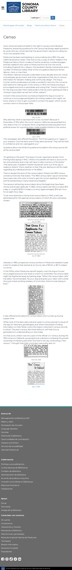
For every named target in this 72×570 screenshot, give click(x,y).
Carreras (4, 432)
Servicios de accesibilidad (12, 446)
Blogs (29, 25)
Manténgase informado (13, 25)
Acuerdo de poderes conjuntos (15, 478)
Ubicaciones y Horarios (11, 527)
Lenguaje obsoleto (9, 429)
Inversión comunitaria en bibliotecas (17, 482)
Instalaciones (6, 489)
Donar (4, 503)
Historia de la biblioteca (11, 436)
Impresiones (6, 552)
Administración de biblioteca (13, 475)
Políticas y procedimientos (12, 464)
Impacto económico (10, 443)
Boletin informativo (9, 545)
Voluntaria (5, 507)
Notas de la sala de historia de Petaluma (18, 538)
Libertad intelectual (10, 450)
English (33, 17)
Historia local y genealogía (12, 534)
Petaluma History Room (45, 25)
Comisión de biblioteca (11, 471)
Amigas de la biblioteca (11, 510)
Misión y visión (7, 422)
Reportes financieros (10, 485)
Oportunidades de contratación (15, 439)
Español (38, 17)
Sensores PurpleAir (9, 548)
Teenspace (6, 541)
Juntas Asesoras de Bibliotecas (14, 468)
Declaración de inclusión (12, 425)
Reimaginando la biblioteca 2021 (15, 418)
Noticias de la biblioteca (11, 530)
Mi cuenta (5, 520)
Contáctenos (6, 523)
